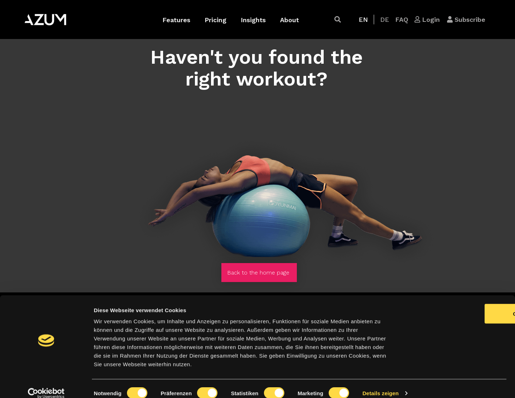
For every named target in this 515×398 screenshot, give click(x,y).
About (289, 20)
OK (455, 304)
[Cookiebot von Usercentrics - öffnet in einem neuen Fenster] (46, 384)
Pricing (215, 20)
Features (176, 20)
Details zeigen (380, 384)
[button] (337, 19)
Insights (253, 20)
